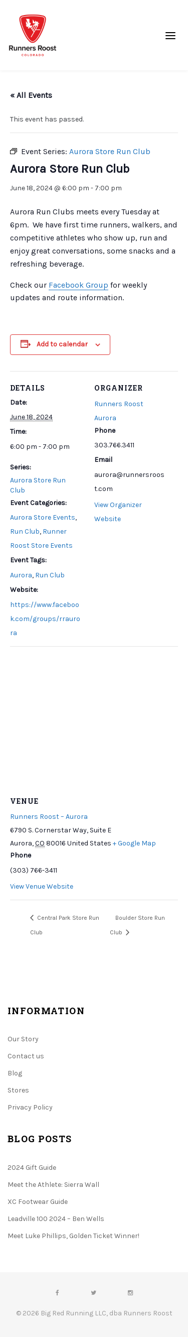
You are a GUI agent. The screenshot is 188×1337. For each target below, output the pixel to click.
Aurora (21, 575)
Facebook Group (78, 285)
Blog (15, 1073)
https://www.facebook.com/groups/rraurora (45, 618)
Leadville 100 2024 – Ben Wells (56, 1218)
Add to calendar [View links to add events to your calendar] (62, 344)
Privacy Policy (30, 1107)
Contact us (26, 1056)
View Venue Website (41, 886)
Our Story (23, 1039)
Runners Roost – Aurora (49, 816)
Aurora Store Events (42, 517)
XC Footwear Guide (38, 1201)
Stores (18, 1090)
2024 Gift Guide (32, 1167)
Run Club (25, 531)
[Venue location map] (94, 718)
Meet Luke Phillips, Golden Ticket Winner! (73, 1236)
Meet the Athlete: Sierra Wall (53, 1184)
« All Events (31, 95)
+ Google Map (134, 843)
